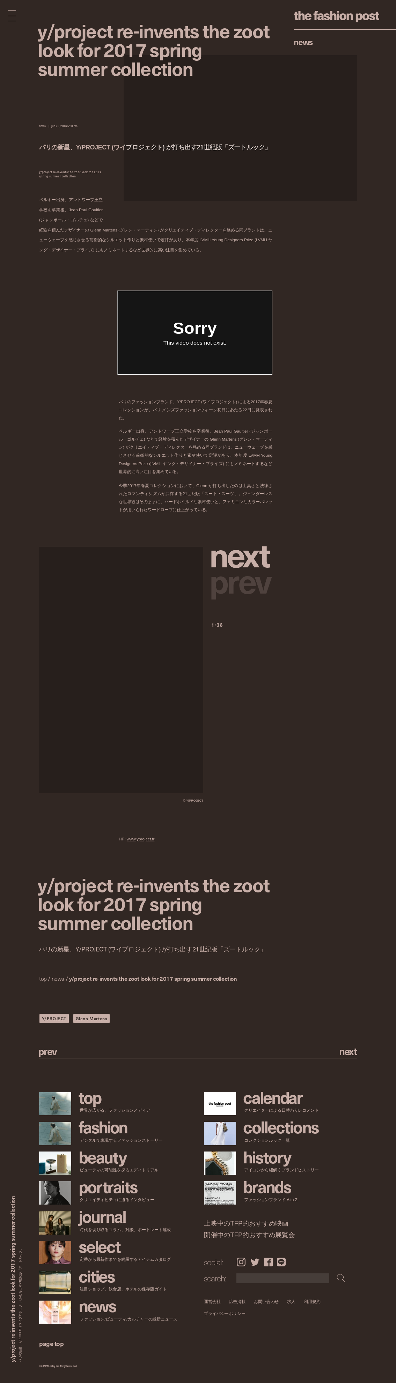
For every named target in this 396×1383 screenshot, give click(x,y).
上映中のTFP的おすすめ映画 (246, 1223)
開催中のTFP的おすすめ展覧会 (249, 1234)
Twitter (254, 1261)
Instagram (241, 1261)
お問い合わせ (266, 1301)
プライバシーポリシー (224, 1313)
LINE (281, 1261)
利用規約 (312, 1301)
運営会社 (212, 1301)
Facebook (268, 1261)
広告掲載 (237, 1301)
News (303, 41)
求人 (291, 1301)
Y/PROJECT (54, 1018)
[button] (241, 554)
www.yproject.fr (141, 839)
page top (51, 1343)
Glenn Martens (92, 1018)
